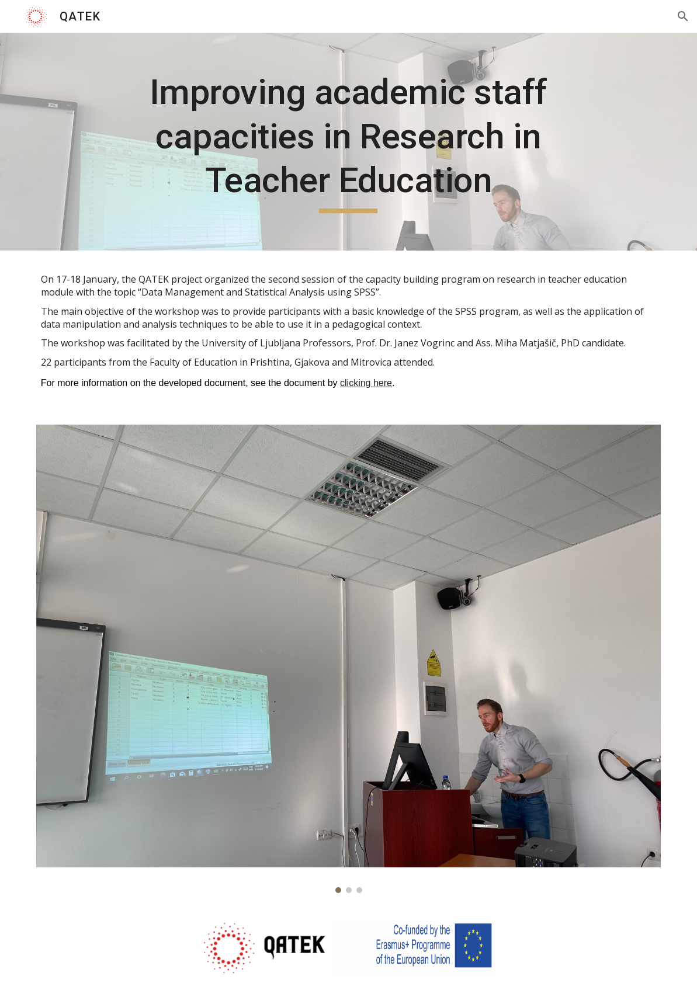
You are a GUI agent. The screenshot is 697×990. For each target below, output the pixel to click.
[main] (348, 141)
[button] (683, 16)
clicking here (366, 383)
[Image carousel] (348, 659)
